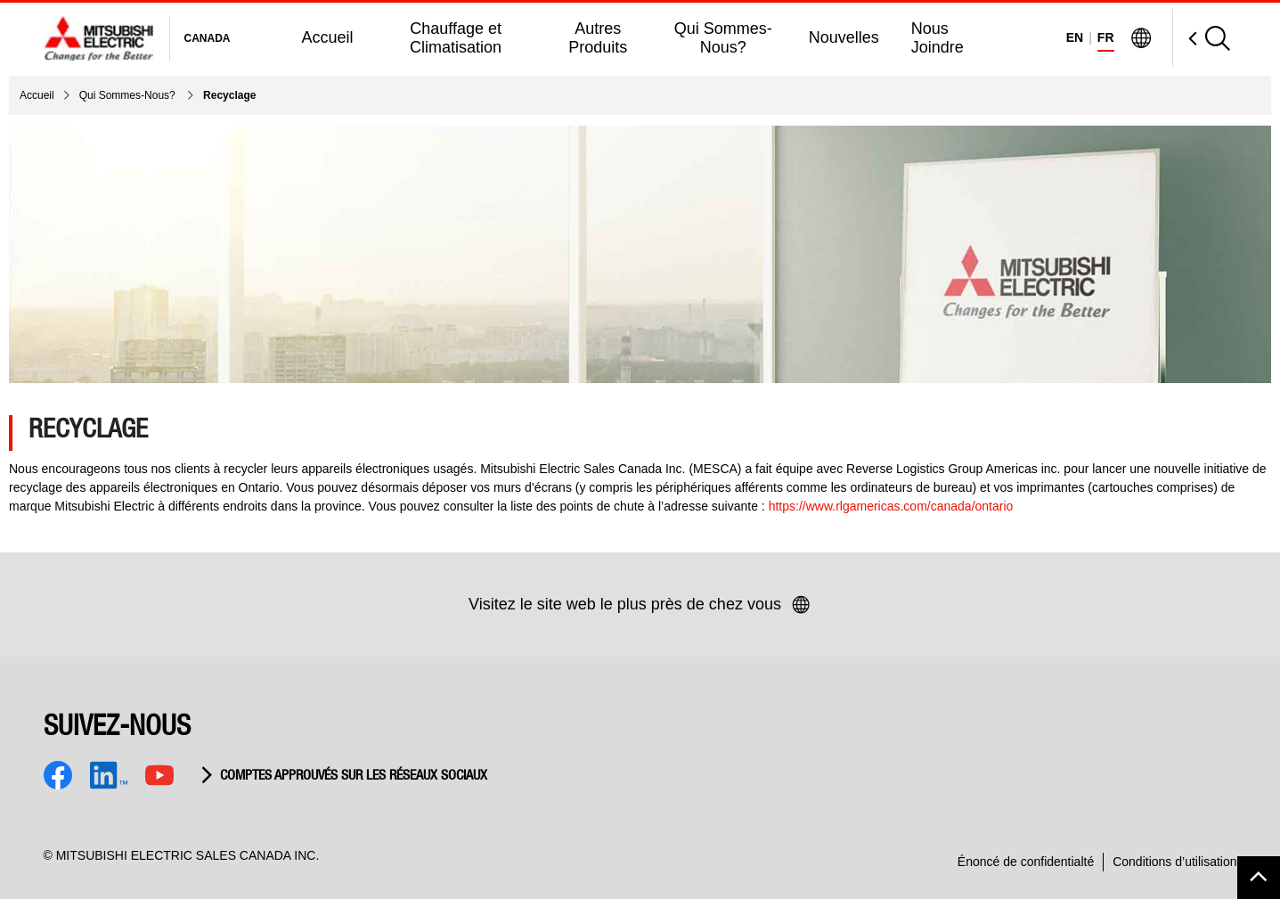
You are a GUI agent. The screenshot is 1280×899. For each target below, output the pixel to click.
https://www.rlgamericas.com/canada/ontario (891, 506)
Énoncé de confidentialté (1026, 861)
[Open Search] (1201, 38)
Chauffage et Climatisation (455, 38)
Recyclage (229, 95)
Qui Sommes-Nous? (723, 38)
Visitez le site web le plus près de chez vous (640, 605)
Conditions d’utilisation (1174, 861)
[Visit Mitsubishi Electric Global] (1141, 38)
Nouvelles (844, 37)
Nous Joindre (937, 38)
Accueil (328, 37)
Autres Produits (597, 38)
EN (1074, 37)
